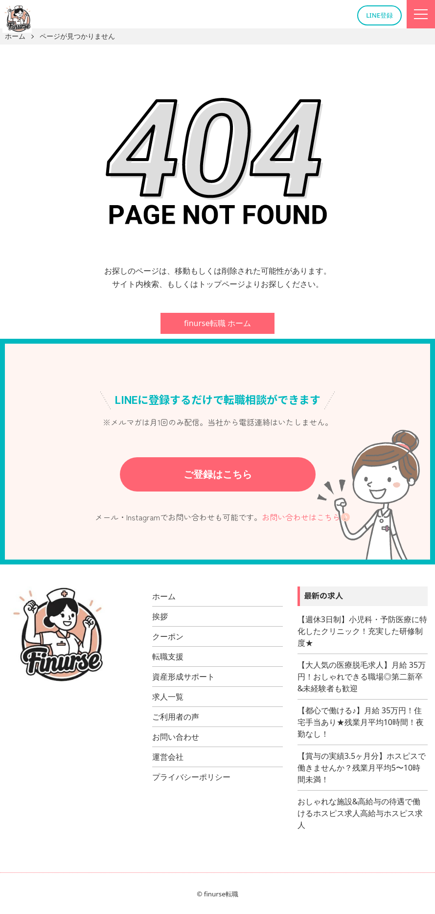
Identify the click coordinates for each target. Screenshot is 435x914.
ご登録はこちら (217, 474)
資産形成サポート (183, 676)
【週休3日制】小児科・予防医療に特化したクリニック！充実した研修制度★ (362, 631)
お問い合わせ (175, 736)
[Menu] (421, 14)
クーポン (167, 636)
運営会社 (167, 756)
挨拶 (160, 616)
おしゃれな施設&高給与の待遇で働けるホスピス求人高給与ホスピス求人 (360, 813)
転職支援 (167, 656)
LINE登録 (379, 15)
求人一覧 (167, 696)
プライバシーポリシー (191, 777)
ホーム (164, 596)
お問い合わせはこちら (301, 517)
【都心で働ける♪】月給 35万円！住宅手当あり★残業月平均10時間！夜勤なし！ (361, 722)
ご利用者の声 (175, 716)
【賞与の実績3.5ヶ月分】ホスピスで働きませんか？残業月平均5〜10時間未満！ (362, 767)
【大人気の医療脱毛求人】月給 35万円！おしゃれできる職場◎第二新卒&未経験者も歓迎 (362, 676)
